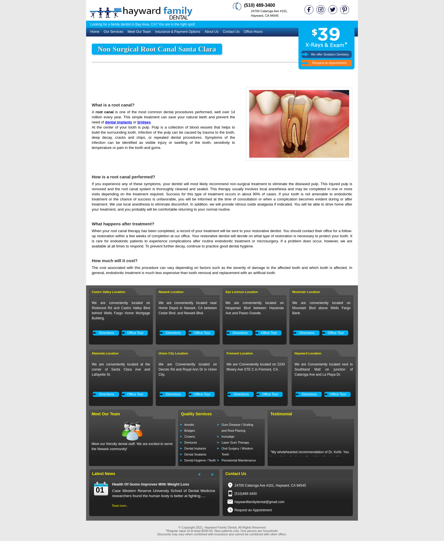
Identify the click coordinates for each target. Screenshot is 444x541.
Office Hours (253, 32)
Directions (106, 333)
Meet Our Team (139, 32)
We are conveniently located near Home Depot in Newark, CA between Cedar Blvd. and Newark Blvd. (188, 308)
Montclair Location (306, 292)
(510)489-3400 (245, 494)
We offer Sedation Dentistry (330, 54)
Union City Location (173, 353)
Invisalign (227, 436)
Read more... (120, 505)
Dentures (190, 442)
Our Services (113, 32)
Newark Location (171, 292)
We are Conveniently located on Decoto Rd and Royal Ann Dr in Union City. (188, 369)
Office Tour (135, 333)
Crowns (189, 436)
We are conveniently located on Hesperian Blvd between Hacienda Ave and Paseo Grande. (254, 308)
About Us (211, 32)
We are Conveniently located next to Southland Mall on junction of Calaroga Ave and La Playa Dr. (323, 369)
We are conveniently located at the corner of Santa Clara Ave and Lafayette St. (121, 369)
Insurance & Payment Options (177, 32)
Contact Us (231, 32)
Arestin (189, 424)
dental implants (118, 122)
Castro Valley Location (108, 292)
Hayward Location (307, 353)
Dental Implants (195, 448)
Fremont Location (240, 353)
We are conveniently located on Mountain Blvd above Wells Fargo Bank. (321, 308)
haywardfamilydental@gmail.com (259, 502)
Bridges (189, 430)
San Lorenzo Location (241, 292)
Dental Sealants (195, 454)
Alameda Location (105, 353)
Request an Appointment (329, 63)
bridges (144, 122)
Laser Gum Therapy (235, 442)
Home (94, 32)
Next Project (215, 475)
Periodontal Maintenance (238, 460)
